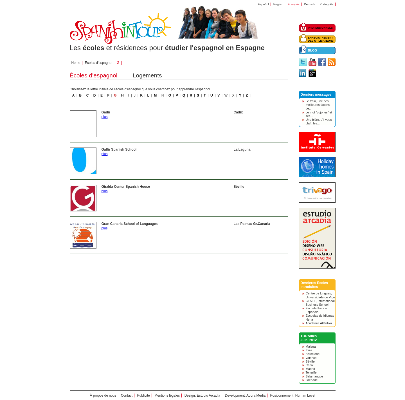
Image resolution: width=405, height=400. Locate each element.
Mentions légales (167, 395)
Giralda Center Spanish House (126, 187)
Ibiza (309, 350)
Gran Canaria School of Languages (130, 224)
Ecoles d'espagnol (98, 63)
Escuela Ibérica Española (316, 310)
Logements (147, 75)
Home (75, 63)
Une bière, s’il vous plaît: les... (319, 121)
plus (105, 117)
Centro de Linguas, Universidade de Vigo (320, 295)
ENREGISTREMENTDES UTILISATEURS (321, 39)
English (278, 4)
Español (263, 4)
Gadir (106, 112)
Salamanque (314, 376)
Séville (239, 187)
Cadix (238, 112)
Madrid (310, 368)
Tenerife (311, 372)
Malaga (311, 346)
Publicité (143, 395)
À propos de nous (103, 395)
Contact (126, 395)
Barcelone (313, 354)
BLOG (312, 50)
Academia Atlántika (319, 323)
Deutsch (309, 4)
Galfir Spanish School (119, 149)
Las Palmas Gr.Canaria (252, 224)
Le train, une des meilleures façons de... (318, 104)
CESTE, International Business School (320, 302)
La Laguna (242, 149)
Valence (311, 357)
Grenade (312, 380)
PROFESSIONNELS (320, 27)
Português (326, 4)
